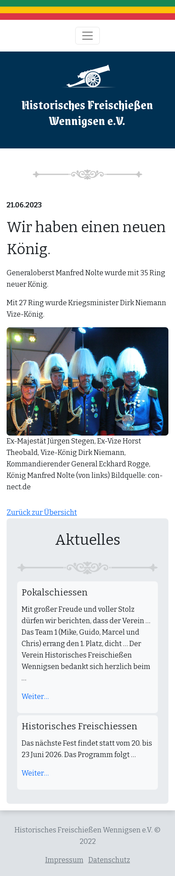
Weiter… (35, 696)
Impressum (64, 860)
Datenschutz (109, 860)
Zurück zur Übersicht (42, 512)
